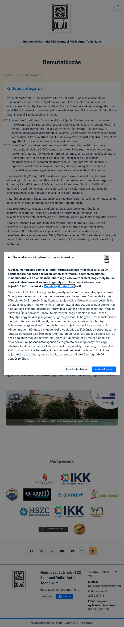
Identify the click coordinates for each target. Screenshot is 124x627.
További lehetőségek (76, 369)
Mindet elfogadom (104, 369)
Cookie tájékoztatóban (59, 286)
